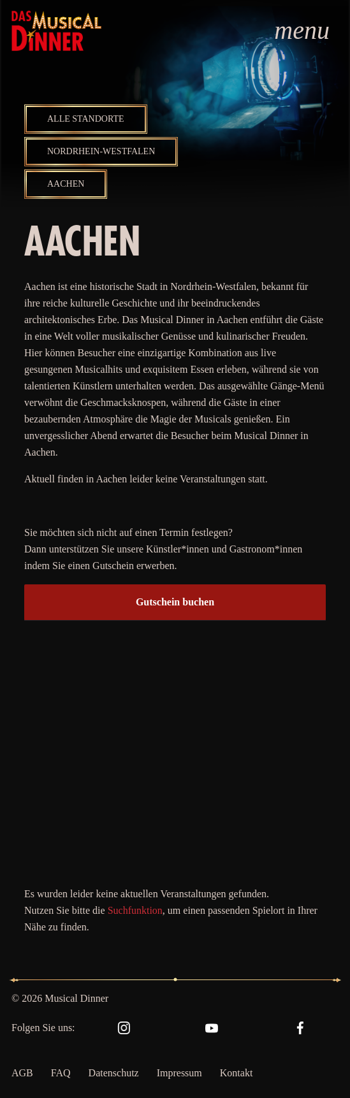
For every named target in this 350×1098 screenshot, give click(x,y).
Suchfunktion (135, 910)
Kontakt (236, 1072)
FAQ (61, 1072)
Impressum (179, 1072)
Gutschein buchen (175, 601)
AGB (22, 1072)
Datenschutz (114, 1072)
